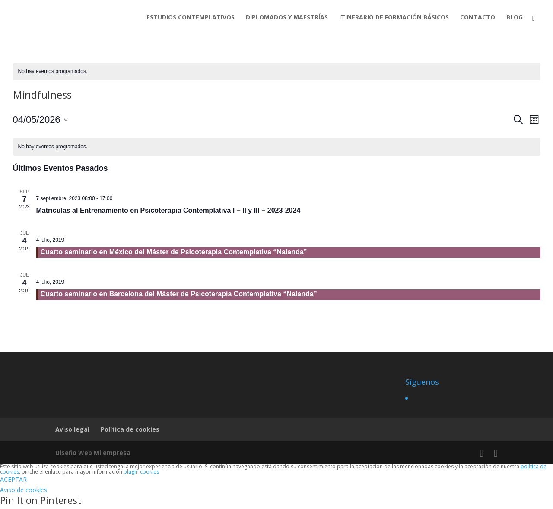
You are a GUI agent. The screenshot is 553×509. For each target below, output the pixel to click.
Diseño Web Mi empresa (92, 452)
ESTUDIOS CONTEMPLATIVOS (190, 17)
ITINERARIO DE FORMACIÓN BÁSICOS (394, 17)
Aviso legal (72, 429)
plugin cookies (141, 471)
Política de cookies (130, 429)
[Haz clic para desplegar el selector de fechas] (40, 119)
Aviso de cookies (23, 490)
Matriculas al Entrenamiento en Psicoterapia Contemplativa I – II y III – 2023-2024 (168, 210)
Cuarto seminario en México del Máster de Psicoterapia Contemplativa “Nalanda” (174, 252)
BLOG (514, 17)
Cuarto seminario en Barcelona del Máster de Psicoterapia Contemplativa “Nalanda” (179, 294)
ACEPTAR (13, 479)
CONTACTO (477, 17)
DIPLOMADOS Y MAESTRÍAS (287, 17)
